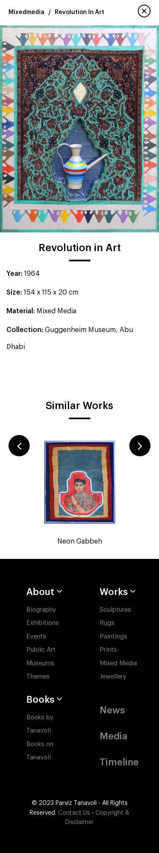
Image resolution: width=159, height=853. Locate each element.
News (112, 710)
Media (113, 736)
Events (36, 636)
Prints (108, 650)
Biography (41, 610)
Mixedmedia (26, 12)
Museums (40, 663)
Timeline (119, 762)
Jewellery (113, 676)
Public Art (41, 650)
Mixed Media (118, 663)
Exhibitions (42, 623)
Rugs (107, 623)
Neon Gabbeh (79, 541)
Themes (38, 676)
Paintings (113, 636)
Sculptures (115, 610)
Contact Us (74, 813)
